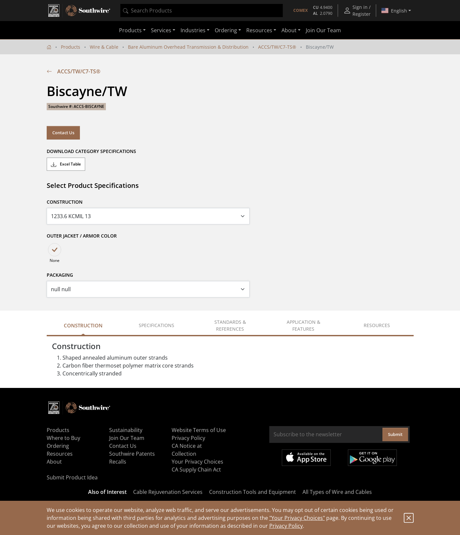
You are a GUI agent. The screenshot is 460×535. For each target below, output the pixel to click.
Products (70, 47)
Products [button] (130, 30)
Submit (395, 434)
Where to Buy (63, 438)
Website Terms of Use (199, 430)
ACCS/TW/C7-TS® (277, 47)
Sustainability (125, 430)
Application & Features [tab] (303, 325)
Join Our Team (323, 30)
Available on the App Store (306, 457)
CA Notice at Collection (187, 449)
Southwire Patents (132, 453)
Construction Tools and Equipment (252, 492)
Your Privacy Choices (197, 461)
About (54, 461)
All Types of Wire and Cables (337, 492)
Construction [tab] (83, 325)
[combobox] (201, 10)
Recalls (117, 461)
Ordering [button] (226, 30)
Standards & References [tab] (230, 325)
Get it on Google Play (372, 457)
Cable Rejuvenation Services (168, 492)
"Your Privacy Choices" (297, 518)
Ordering (58, 445)
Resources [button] (259, 30)
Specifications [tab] (156, 325)
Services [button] (161, 30)
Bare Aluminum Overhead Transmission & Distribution (188, 47)
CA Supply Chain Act (196, 469)
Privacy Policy (286, 525)
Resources (60, 453)
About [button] (289, 30)
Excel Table (66, 164)
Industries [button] (193, 30)
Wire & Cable (104, 47)
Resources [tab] (377, 325)
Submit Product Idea (72, 477)
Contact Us (63, 133)
